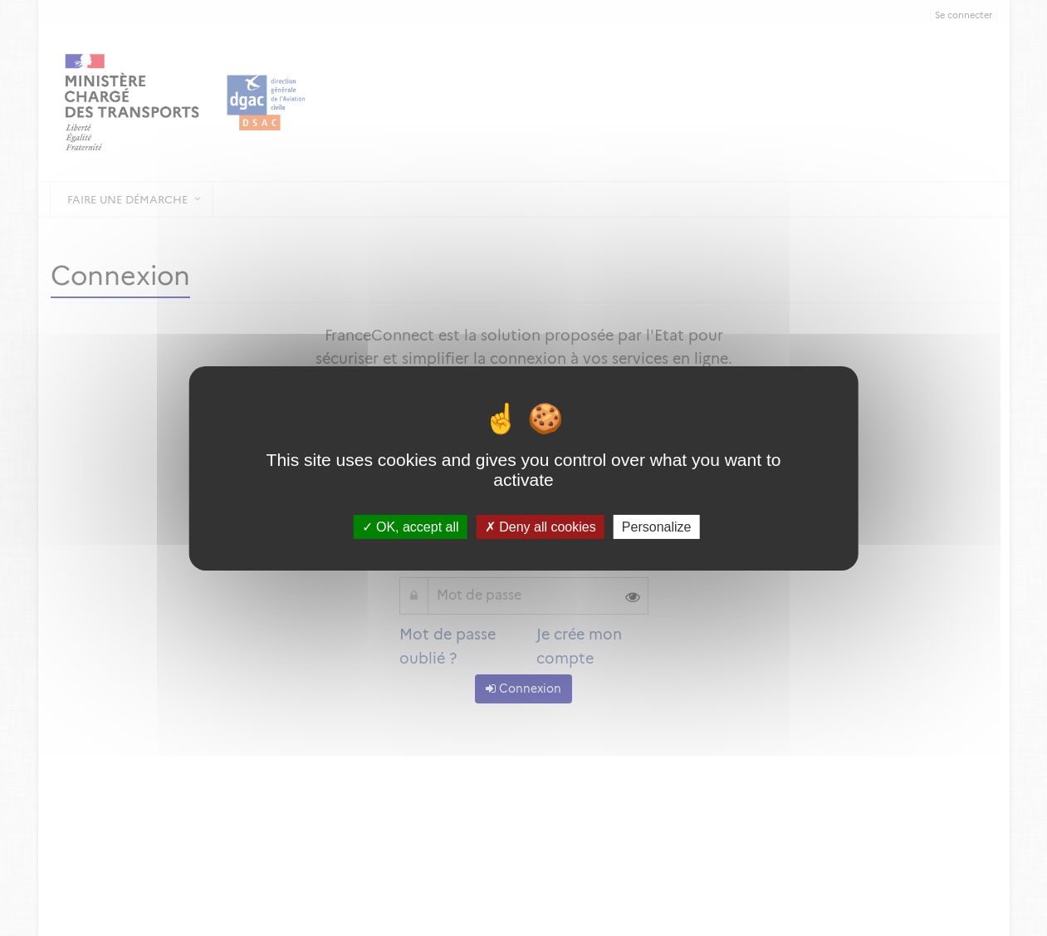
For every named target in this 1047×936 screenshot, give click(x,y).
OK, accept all (410, 526)
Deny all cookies (540, 526)
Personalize (657, 526)
